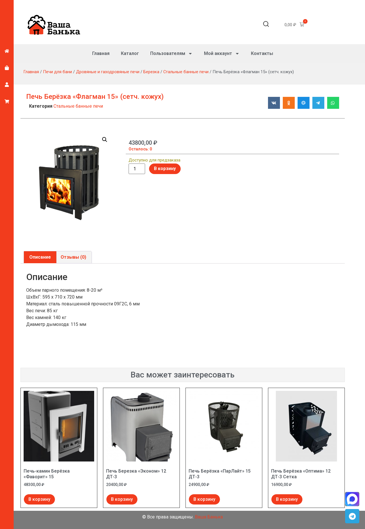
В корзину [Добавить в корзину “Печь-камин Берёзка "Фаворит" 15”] (39, 499)
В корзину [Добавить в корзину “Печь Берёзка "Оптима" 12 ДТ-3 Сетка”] (287, 499)
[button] (266, 25)
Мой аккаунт (222, 53)
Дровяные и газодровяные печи (107, 71)
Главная (101, 53)
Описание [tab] (40, 257)
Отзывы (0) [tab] (73, 257)
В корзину (165, 168)
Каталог (130, 53)
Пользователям (171, 53)
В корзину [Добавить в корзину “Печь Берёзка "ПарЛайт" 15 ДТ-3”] (204, 499)
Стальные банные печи (186, 71)
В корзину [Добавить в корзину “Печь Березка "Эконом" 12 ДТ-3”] (122, 499)
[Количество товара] (137, 169)
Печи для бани (57, 71)
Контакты (262, 53)
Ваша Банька (209, 517)
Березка (151, 71)
